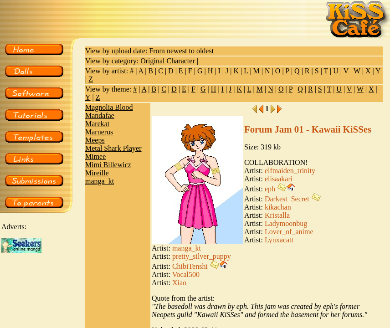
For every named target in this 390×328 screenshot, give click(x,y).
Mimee (95, 156)
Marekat (97, 124)
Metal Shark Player (113, 148)
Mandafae (99, 115)
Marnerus (99, 132)
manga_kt (99, 181)
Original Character (167, 61)
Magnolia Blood (109, 107)
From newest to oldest (181, 51)
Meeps (95, 140)
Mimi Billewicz (108, 165)
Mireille (97, 173)
